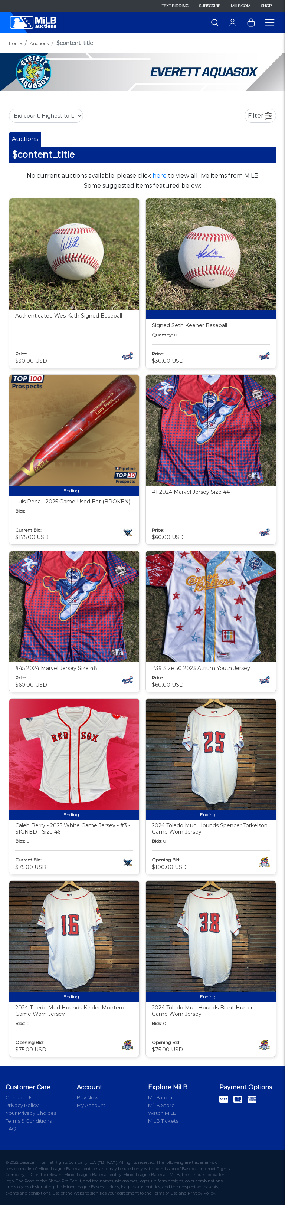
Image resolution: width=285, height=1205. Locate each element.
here (160, 175)
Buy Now (87, 1097)
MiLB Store (161, 1105)
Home (15, 43)
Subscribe (209, 5)
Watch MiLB (162, 1113)
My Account (91, 1105)
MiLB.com (240, 5)
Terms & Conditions (29, 1121)
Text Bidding (175, 5)
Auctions (39, 43)
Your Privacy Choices (31, 1113)
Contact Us (19, 1097)
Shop (266, 5)
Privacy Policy (22, 1105)
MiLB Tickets (163, 1121)
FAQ (11, 1129)
